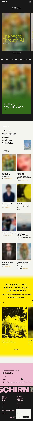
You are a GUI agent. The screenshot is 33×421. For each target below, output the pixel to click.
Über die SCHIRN (4, 397)
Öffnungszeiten (4, 398)
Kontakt (3, 399)
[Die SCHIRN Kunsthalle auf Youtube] (11, 417)
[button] (14, 52)
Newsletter (3, 400)
